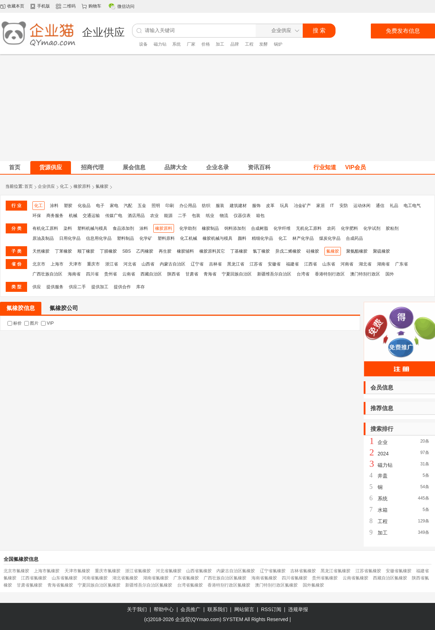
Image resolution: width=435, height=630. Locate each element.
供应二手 (77, 286)
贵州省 (110, 274)
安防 (343, 205)
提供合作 (122, 286)
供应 (36, 286)
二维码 (69, 6)
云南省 (128, 274)
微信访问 (125, 6)
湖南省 (383, 264)
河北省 (129, 264)
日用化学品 (70, 238)
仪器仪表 (242, 215)
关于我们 (137, 609)
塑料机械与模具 (92, 228)
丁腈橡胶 (108, 251)
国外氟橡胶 (313, 585)
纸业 (210, 215)
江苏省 (256, 264)
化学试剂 (371, 228)
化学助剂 (187, 228)
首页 (28, 186)
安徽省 (274, 264)
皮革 (270, 205)
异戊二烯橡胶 (288, 251)
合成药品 (354, 238)
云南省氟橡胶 (355, 577)
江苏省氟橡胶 (368, 570)
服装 (220, 205)
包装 (196, 215)
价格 (205, 44)
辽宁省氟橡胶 (273, 570)
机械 (73, 215)
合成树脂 (259, 228)
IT (332, 205)
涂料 (54, 205)
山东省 (328, 264)
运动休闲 (361, 205)
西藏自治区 (151, 274)
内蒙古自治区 (172, 264)
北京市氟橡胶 (16, 570)
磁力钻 (160, 44)
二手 (182, 215)
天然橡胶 (41, 251)
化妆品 (84, 205)
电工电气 (412, 205)
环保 (36, 215)
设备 (143, 44)
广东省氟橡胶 (186, 577)
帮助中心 (164, 609)
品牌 (234, 44)
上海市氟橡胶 (47, 570)
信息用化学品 (99, 238)
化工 (64, 186)
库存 (140, 286)
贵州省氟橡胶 (325, 577)
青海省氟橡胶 (60, 585)
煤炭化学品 (330, 238)
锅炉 (278, 44)
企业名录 (217, 167)
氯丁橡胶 (261, 251)
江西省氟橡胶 (34, 577)
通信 (380, 205)
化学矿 (145, 238)
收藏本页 (15, 6)
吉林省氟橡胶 (303, 570)
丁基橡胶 (238, 251)
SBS (126, 251)
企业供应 (46, 186)
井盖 (383, 476)
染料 (67, 228)
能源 (168, 215)
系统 (176, 44)
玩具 (284, 205)
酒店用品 (136, 215)
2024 (383, 453)
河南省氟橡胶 (95, 577)
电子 (100, 205)
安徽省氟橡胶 (398, 570)
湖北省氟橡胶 (125, 577)
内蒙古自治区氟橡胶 (235, 570)
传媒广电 (113, 215)
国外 (389, 274)
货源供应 (50, 167)
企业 (383, 442)
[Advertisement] (217, 108)
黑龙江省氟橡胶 (335, 570)
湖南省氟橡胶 (156, 577)
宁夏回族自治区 (237, 274)
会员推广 (190, 609)
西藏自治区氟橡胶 (390, 577)
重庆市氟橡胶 (108, 570)
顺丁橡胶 (85, 251)
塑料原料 (166, 238)
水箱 (383, 510)
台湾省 (303, 274)
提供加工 (99, 286)
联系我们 (217, 609)
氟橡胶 (102, 186)
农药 (331, 228)
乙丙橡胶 (144, 251)
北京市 (38, 264)
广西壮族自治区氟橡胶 (225, 577)
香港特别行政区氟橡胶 (229, 585)
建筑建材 (238, 205)
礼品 (394, 205)
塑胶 (68, 205)
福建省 (292, 264)
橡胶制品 (210, 228)
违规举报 (298, 609)
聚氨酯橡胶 (357, 251)
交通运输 (91, 215)
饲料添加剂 (235, 228)
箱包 (260, 215)
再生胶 (165, 251)
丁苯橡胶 (63, 251)
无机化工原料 (309, 228)
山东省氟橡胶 (64, 577)
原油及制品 (43, 238)
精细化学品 (262, 238)
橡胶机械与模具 (217, 238)
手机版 (43, 6)
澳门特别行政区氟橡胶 (276, 585)
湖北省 (365, 264)
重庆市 (93, 264)
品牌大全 (175, 167)
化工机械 (188, 238)
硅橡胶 (312, 251)
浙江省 (111, 264)
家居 (320, 205)
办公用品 (187, 205)
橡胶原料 (82, 186)
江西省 (310, 264)
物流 (224, 215)
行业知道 (324, 167)
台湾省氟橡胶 (190, 585)
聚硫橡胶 (381, 251)
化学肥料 (349, 228)
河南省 (347, 264)
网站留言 (244, 609)
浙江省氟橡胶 (138, 570)
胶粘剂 (392, 228)
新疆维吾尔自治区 (274, 274)
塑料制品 (125, 238)
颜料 (242, 238)
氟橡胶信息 (20, 308)
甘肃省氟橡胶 (29, 585)
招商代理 (92, 167)
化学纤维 (282, 228)
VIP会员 (355, 167)
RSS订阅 (271, 609)
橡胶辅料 (185, 251)
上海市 (57, 264)
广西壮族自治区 (47, 274)
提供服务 (54, 286)
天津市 (75, 264)
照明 (156, 205)
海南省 (74, 274)
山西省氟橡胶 (199, 570)
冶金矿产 (302, 205)
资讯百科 (259, 167)
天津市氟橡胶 (77, 570)
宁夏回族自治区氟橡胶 (99, 585)
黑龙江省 (235, 264)
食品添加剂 (123, 228)
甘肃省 (191, 274)
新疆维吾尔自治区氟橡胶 (148, 585)
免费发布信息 (403, 31)
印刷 (169, 205)
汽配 (128, 205)
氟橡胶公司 (64, 308)
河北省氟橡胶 (168, 570)
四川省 (92, 274)
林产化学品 (303, 238)
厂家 (191, 44)
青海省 (210, 274)
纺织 (206, 205)
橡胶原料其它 (212, 251)
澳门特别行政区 (365, 274)
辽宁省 (197, 264)
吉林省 (215, 264)
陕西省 (173, 274)
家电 (114, 205)
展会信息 (134, 167)
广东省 (401, 264)
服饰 (256, 205)
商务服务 (54, 215)
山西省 (148, 264)
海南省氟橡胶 (264, 577)
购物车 (94, 6)
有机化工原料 (45, 228)
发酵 (263, 44)
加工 (220, 44)
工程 (249, 44)
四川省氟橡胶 (294, 577)
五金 (142, 205)
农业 (154, 215)
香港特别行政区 (330, 274)
